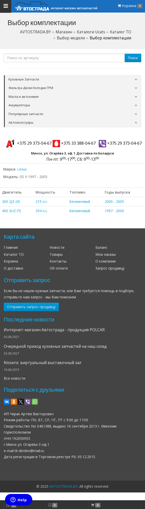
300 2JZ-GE (11, 201)
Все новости (14, 378)
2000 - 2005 (114, 201)
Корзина (11, 261)
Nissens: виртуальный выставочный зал (42, 362)
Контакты (58, 261)
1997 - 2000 (114, 210)
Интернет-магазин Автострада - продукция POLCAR (54, 329)
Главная (11, 247)
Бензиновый (79, 201)
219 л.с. (42, 201)
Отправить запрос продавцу (31, 306)
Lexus (22, 169)
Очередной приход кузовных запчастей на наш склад (55, 346)
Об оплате (59, 268)
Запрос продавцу (109, 268)
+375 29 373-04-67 (28, 143)
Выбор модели (71, 38)
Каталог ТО (120, 32)
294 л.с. (42, 210)
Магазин (64, 32)
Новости (57, 247)
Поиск (133, 57)
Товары (56, 254)
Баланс (101, 247)
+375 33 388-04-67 (74, 143)
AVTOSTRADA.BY (35, 32)
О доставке (13, 268)
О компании (105, 261)
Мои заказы (105, 254)
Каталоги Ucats (91, 32)
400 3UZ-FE (11, 210)
